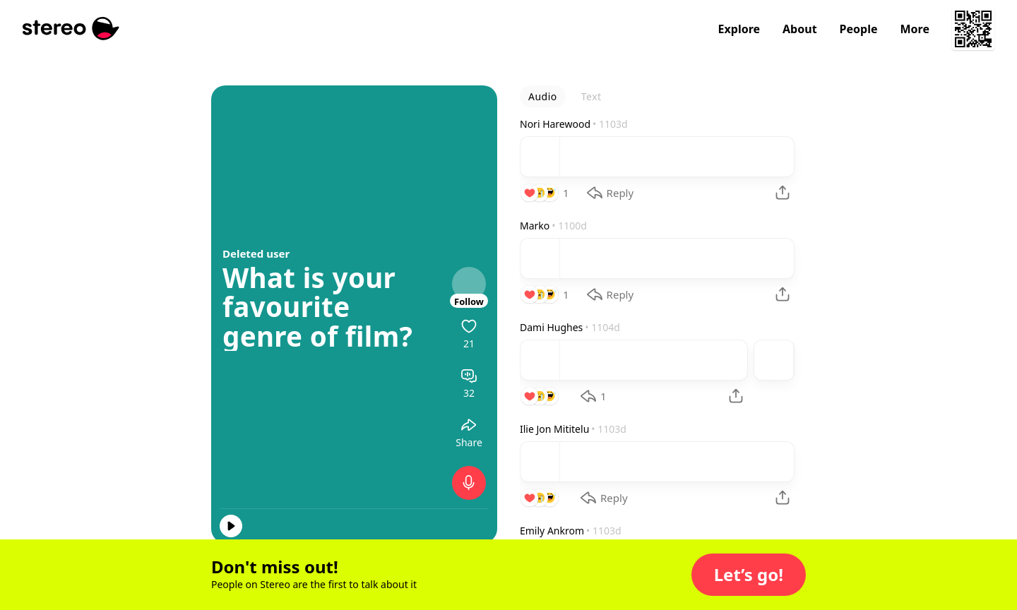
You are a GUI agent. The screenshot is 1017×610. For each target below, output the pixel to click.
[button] (748, 575)
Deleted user (256, 253)
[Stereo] (71, 28)
